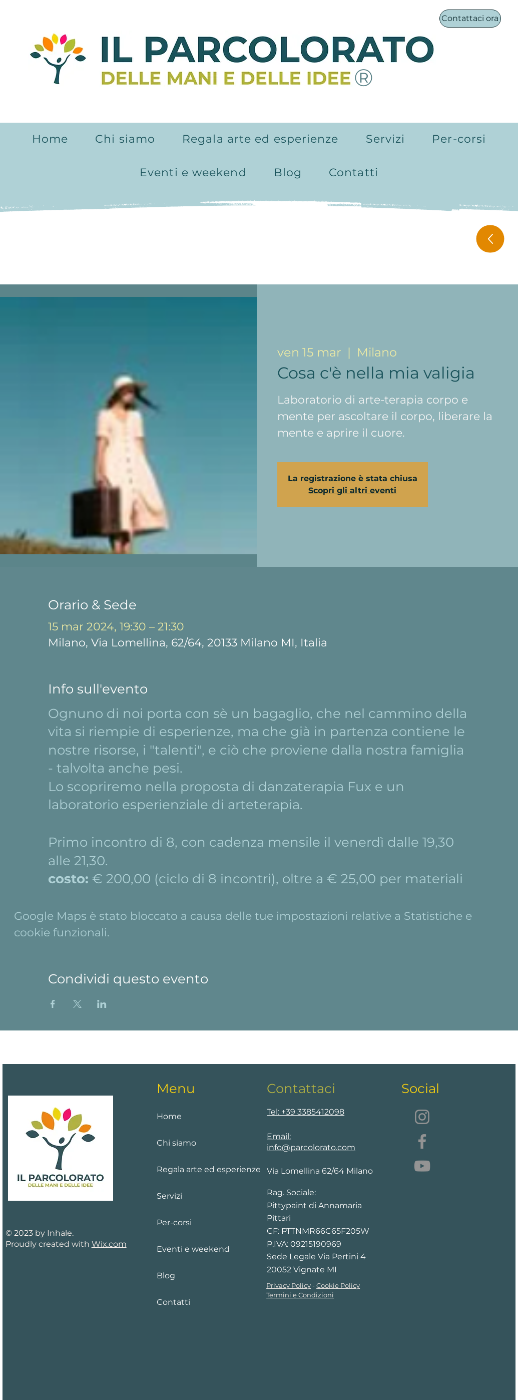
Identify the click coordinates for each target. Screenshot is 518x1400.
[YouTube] (422, 1166)
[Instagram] (422, 1117)
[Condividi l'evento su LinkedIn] (102, 1004)
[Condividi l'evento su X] (77, 1004)
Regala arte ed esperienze (198, 1169)
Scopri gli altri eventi (352, 490)
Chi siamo (176, 1143)
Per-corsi (174, 1222)
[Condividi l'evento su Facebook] (53, 1004)
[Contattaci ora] (470, 19)
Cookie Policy (338, 1285)
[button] (385, 139)
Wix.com (109, 1244)
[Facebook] (422, 1141)
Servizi (169, 1196)
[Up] (490, 239)
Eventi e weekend (193, 1249)
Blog (166, 1275)
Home (169, 1116)
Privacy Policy (288, 1285)
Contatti (173, 1302)
